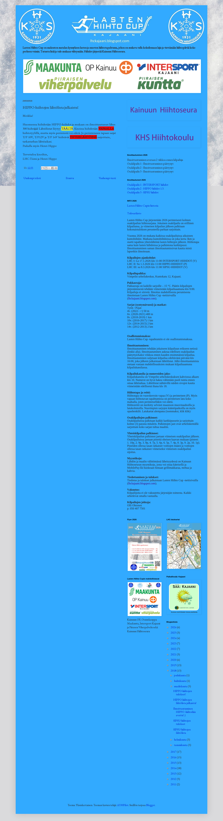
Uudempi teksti (32, 178)
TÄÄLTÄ (67, 128)
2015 (174, 763)
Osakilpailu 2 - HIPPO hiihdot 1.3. (145, 188)
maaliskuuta (181, 686)
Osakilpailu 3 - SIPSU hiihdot (143, 192)
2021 (174, 654)
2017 (174, 752)
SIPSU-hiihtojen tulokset (182, 722)
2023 (174, 643)
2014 (174, 768)
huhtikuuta (180, 681)
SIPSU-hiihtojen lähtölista (182, 731)
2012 (174, 779)
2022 (174, 649)
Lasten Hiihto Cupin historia (142, 205)
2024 (174, 638)
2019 (174, 665)
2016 (174, 757)
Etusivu (70, 178)
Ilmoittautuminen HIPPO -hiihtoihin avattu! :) (184, 712)
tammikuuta (181, 745)
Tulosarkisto (134, 213)
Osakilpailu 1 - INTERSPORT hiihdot (147, 185)
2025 (174, 632)
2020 (174, 660)
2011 (174, 784)
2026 (174, 627)
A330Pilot (122, 805)
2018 (174, 670)
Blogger (150, 805)
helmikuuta (180, 739)
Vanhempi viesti (107, 178)
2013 (174, 773)
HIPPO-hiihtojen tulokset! (182, 692)
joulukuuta (180, 675)
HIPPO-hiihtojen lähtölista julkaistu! (184, 701)
